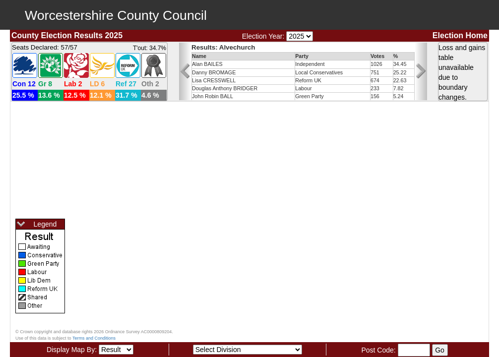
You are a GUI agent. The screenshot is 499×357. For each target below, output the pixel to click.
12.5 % (75, 95)
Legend (36, 225)
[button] (185, 71)
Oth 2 (150, 84)
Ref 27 (126, 84)
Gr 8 (45, 84)
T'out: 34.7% (149, 48)
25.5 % (23, 95)
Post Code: (378, 350)
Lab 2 (73, 84)
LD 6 (97, 84)
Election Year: (263, 36)
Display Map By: (72, 350)
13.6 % (49, 95)
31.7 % (126, 95)
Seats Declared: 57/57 (44, 47)
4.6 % (150, 95)
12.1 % (101, 95)
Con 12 (24, 84)
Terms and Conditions (94, 338)
